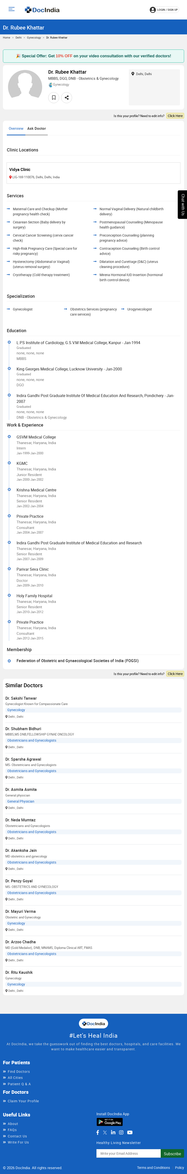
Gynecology (34, 37)
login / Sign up (164, 9)
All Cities (15, 1077)
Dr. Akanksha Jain (21, 850)
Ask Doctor (36, 128)
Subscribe (172, 1153)
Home (6, 37)
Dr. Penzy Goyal (19, 881)
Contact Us (17, 1136)
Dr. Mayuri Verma (20, 911)
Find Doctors (19, 1071)
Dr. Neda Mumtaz (20, 820)
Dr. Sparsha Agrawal (23, 759)
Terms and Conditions (153, 1167)
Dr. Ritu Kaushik (19, 972)
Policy (179, 1167)
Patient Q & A (19, 1084)
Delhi (19, 37)
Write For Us (18, 1142)
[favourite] (53, 97)
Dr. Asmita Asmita (21, 789)
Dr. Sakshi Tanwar (21, 698)
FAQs (12, 1129)
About (13, 1123)
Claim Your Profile (23, 1101)
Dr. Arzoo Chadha (20, 942)
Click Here (175, 115)
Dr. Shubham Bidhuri (23, 728)
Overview (16, 128)
